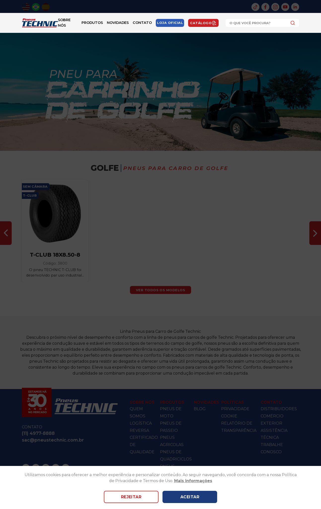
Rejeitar (131, 497)
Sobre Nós (64, 23)
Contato (142, 22)
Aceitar (189, 497)
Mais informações (193, 480)
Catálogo (203, 22)
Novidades (118, 22)
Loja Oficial (170, 23)
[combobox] (262, 23)
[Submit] (291, 22)
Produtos (92, 22)
